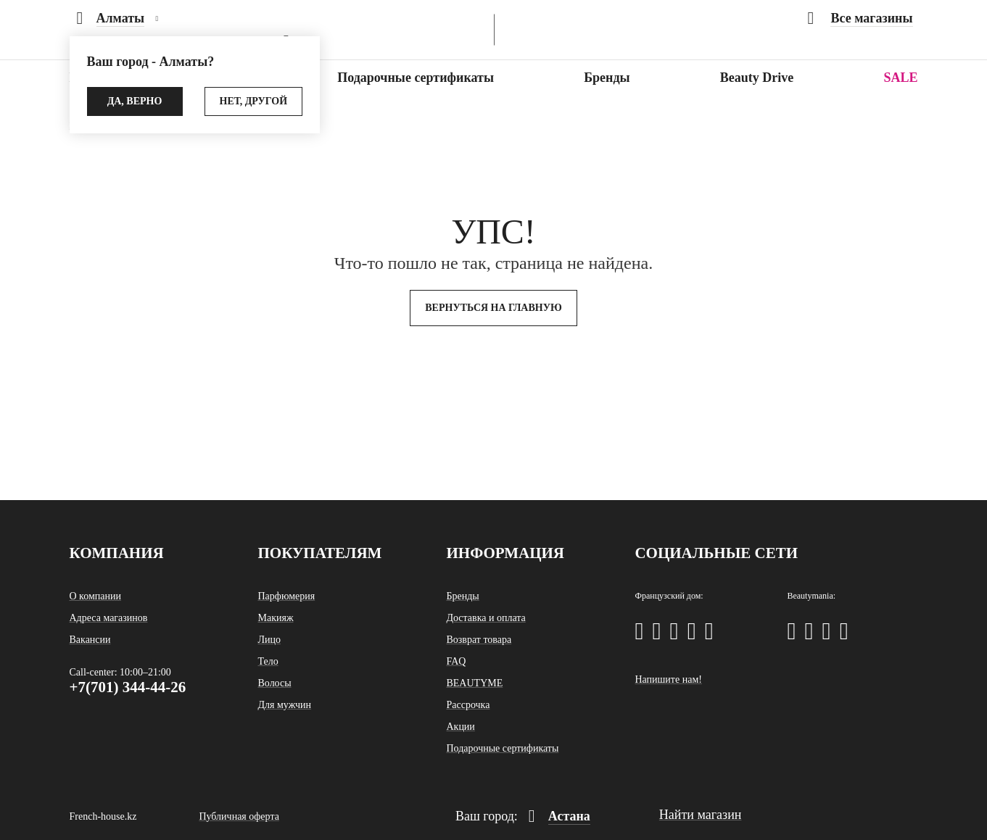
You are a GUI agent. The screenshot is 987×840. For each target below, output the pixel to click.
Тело (267, 661)
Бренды (606, 77)
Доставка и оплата (485, 617)
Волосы (274, 683)
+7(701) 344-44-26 (128, 687)
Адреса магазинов (109, 617)
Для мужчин (284, 704)
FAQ (456, 661)
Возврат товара (478, 639)
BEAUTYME (474, 683)
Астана (559, 816)
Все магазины (859, 18)
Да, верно (134, 101)
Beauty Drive (756, 77)
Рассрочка (468, 704)
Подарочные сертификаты (415, 77)
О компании (95, 596)
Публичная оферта (238, 816)
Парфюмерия (286, 596)
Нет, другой (254, 101)
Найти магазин (700, 814)
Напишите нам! (668, 679)
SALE (900, 77)
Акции (460, 726)
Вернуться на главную (493, 307)
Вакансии (90, 639)
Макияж (275, 617)
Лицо (268, 639)
